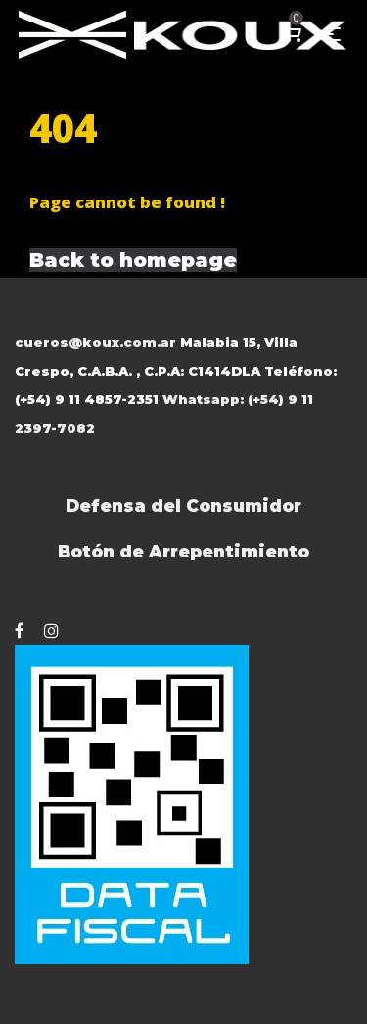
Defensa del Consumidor (183, 505)
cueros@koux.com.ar (95, 342)
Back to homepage (133, 260)
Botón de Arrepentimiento (183, 551)
